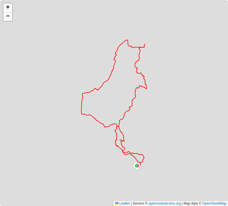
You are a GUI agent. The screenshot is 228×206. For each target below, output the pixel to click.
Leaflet (122, 203)
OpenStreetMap (214, 203)
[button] (136, 165)
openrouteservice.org (164, 203)
